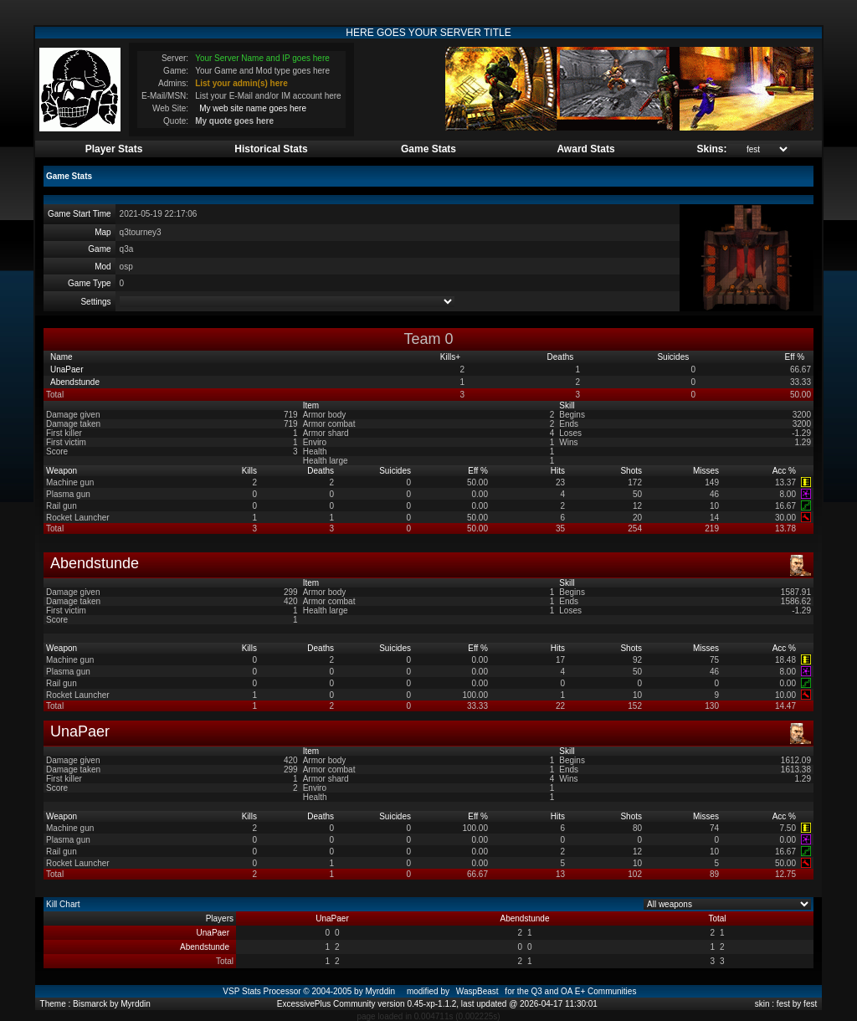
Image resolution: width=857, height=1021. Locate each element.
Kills (450, 357)
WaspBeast (477, 991)
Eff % (796, 357)
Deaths (561, 357)
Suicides (674, 357)
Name (62, 357)
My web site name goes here (252, 108)
